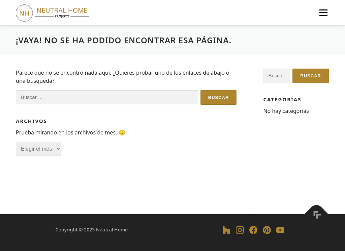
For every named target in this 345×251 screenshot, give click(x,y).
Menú (323, 12)
